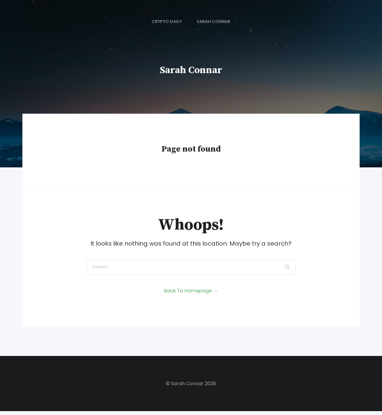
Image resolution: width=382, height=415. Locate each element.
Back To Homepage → (191, 294)
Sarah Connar (213, 21)
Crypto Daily (167, 21)
